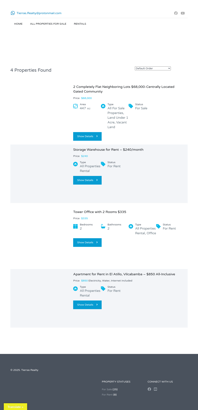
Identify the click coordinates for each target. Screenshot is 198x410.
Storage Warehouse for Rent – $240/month (108, 150)
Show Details (87, 136)
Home (18, 23)
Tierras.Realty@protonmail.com (39, 13)
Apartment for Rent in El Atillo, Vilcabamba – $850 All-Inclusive (124, 274)
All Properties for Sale (48, 23)
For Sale (107, 389)
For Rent (107, 394)
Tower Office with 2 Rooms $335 (99, 212)
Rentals (80, 23)
